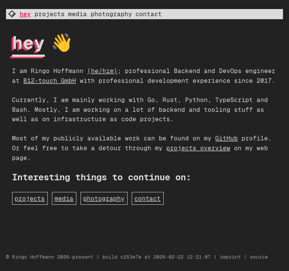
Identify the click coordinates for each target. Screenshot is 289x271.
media (77, 14)
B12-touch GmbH (49, 81)
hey (25, 14)
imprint (230, 257)
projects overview (198, 148)
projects (50, 14)
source (259, 257)
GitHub (226, 138)
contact (148, 14)
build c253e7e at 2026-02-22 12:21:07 (158, 257)
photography (111, 14)
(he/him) (102, 71)
